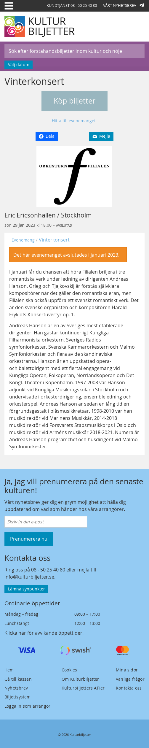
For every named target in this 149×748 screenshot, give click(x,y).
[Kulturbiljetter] (40, 26)
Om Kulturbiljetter (80, 679)
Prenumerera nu (28, 539)
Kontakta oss (129, 688)
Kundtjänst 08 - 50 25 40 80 (72, 5)
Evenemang (23, 240)
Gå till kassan (18, 679)
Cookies (69, 670)
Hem (9, 670)
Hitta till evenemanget (74, 120)
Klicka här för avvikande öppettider (43, 633)
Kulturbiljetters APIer (83, 688)
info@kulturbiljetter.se (29, 577)
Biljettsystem (17, 697)
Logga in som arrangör (27, 706)
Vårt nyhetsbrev (124, 5)
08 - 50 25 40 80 (48, 569)
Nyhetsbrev (16, 688)
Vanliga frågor (130, 679)
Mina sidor (127, 670)
